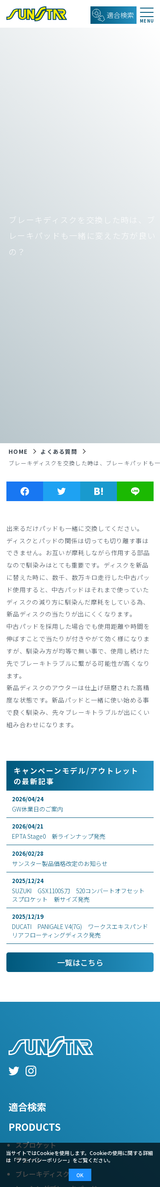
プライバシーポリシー (41, 1160)
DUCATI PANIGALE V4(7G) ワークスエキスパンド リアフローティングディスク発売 (83, 925)
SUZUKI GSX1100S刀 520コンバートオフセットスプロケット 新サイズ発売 (80, 890)
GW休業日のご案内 (80, 804)
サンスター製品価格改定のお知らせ (80, 858)
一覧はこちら (80, 962)
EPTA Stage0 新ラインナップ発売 (80, 831)
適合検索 (27, 1106)
